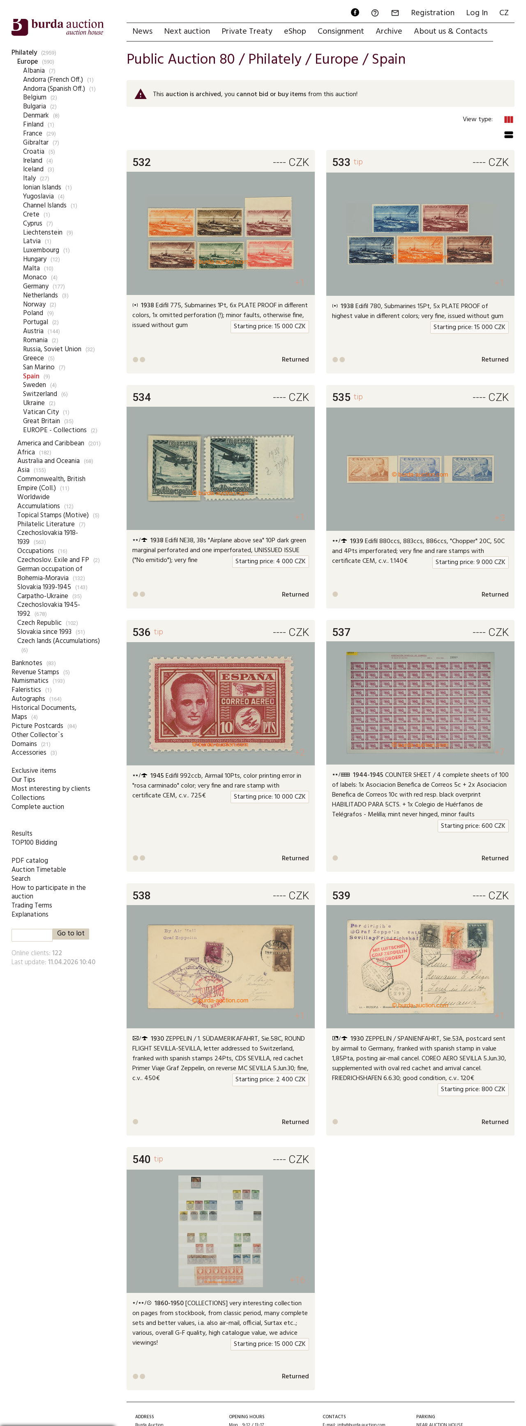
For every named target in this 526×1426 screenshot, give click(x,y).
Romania (35, 340)
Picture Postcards (37, 726)
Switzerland (40, 394)
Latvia (32, 241)
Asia (23, 470)
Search (21, 879)
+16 (297, 1280)
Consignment (341, 31)
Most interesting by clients (51, 789)
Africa (26, 452)
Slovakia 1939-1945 (44, 587)
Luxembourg (41, 250)
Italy (29, 178)
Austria (33, 331)
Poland (33, 313)
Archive (389, 31)
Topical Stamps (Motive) (53, 515)
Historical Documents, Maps (44, 713)
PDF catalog (30, 860)
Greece (33, 358)
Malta (31, 268)
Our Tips (23, 780)
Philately (24, 52)
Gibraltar (35, 142)
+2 (300, 752)
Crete (31, 214)
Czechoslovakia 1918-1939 (47, 538)
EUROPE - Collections (55, 430)
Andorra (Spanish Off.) (54, 88)
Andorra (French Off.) (53, 79)
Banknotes (27, 663)
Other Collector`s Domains (37, 740)
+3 (499, 518)
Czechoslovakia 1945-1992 (48, 609)
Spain (31, 376)
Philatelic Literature (46, 524)
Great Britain (41, 421)
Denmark (36, 115)
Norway (34, 304)
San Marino (39, 367)
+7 (499, 752)
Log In (477, 13)
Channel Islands (45, 205)
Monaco (35, 277)
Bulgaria (34, 106)
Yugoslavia (38, 196)
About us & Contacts (450, 31)
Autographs (28, 699)
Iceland (33, 169)
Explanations (30, 914)
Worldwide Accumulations (38, 502)
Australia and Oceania (48, 461)
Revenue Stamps (35, 672)
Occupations (35, 551)
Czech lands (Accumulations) (58, 641)
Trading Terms (32, 905)
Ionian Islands (42, 187)
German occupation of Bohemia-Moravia (50, 574)
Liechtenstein (42, 232)
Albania (34, 70)
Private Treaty (246, 31)
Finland (33, 124)
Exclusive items (34, 770)
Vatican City (41, 412)
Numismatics (30, 681)
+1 (300, 282)
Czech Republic (39, 623)
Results (22, 833)
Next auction (187, 31)
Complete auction (38, 807)
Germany (35, 286)
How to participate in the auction (49, 892)
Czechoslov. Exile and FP (53, 560)
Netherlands (40, 295)
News (142, 31)
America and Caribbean (50, 443)
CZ (504, 13)
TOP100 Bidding (34, 842)
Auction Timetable (39, 869)
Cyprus (32, 223)
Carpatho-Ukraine (42, 596)
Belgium (34, 97)
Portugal (35, 322)
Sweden (34, 385)
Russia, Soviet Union (52, 349)
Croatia (33, 151)
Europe (27, 61)
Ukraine (34, 403)
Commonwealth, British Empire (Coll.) (51, 484)
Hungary (34, 259)
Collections (28, 798)
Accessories (29, 752)
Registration (432, 13)
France (32, 133)
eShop (295, 31)
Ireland (32, 160)
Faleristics (26, 690)
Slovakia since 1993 (44, 632)
